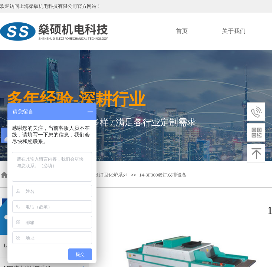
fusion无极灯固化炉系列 (102, 175)
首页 (182, 31)
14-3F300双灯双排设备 (163, 175)
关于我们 (234, 31)
